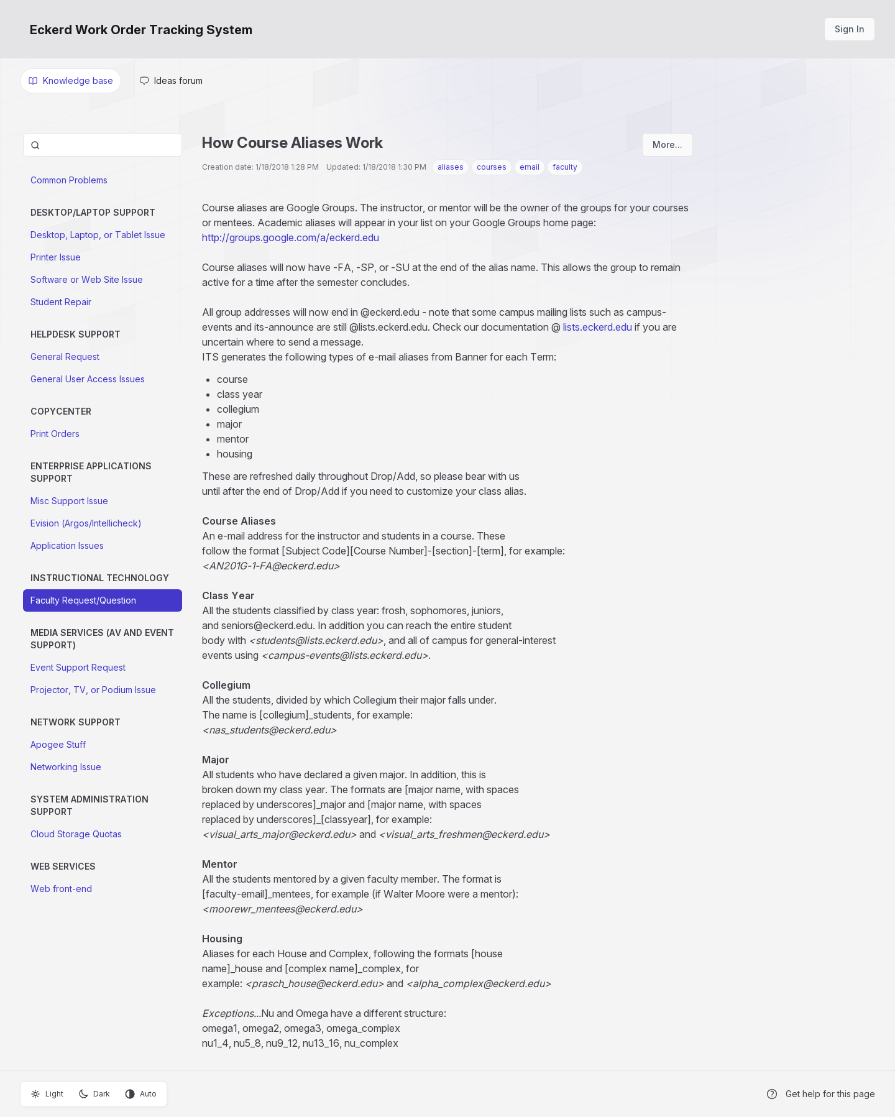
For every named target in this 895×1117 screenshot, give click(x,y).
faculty (565, 167)
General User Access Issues (87, 379)
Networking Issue (65, 766)
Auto (141, 1094)
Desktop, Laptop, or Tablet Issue (97, 234)
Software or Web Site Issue (86, 279)
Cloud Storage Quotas (76, 834)
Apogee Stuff (58, 744)
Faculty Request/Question (83, 600)
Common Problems (69, 180)
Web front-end (61, 888)
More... (667, 144)
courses (492, 167)
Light (46, 1094)
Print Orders (55, 433)
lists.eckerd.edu (597, 327)
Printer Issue (55, 257)
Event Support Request (78, 667)
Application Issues (67, 545)
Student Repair (60, 301)
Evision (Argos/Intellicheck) (86, 523)
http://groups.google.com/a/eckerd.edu (290, 237)
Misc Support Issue (69, 500)
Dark (94, 1094)
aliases (451, 167)
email (529, 167)
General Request (64, 356)
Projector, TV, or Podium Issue (93, 689)
